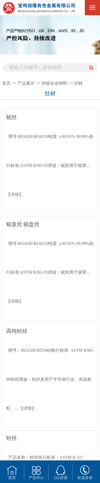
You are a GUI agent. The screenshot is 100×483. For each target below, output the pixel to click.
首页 (6, 83)
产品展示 (26, 83)
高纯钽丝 (16, 331)
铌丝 (11, 117)
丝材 (78, 83)
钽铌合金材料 (54, 83)
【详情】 (14, 194)
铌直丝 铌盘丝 (22, 224)
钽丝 (11, 438)
